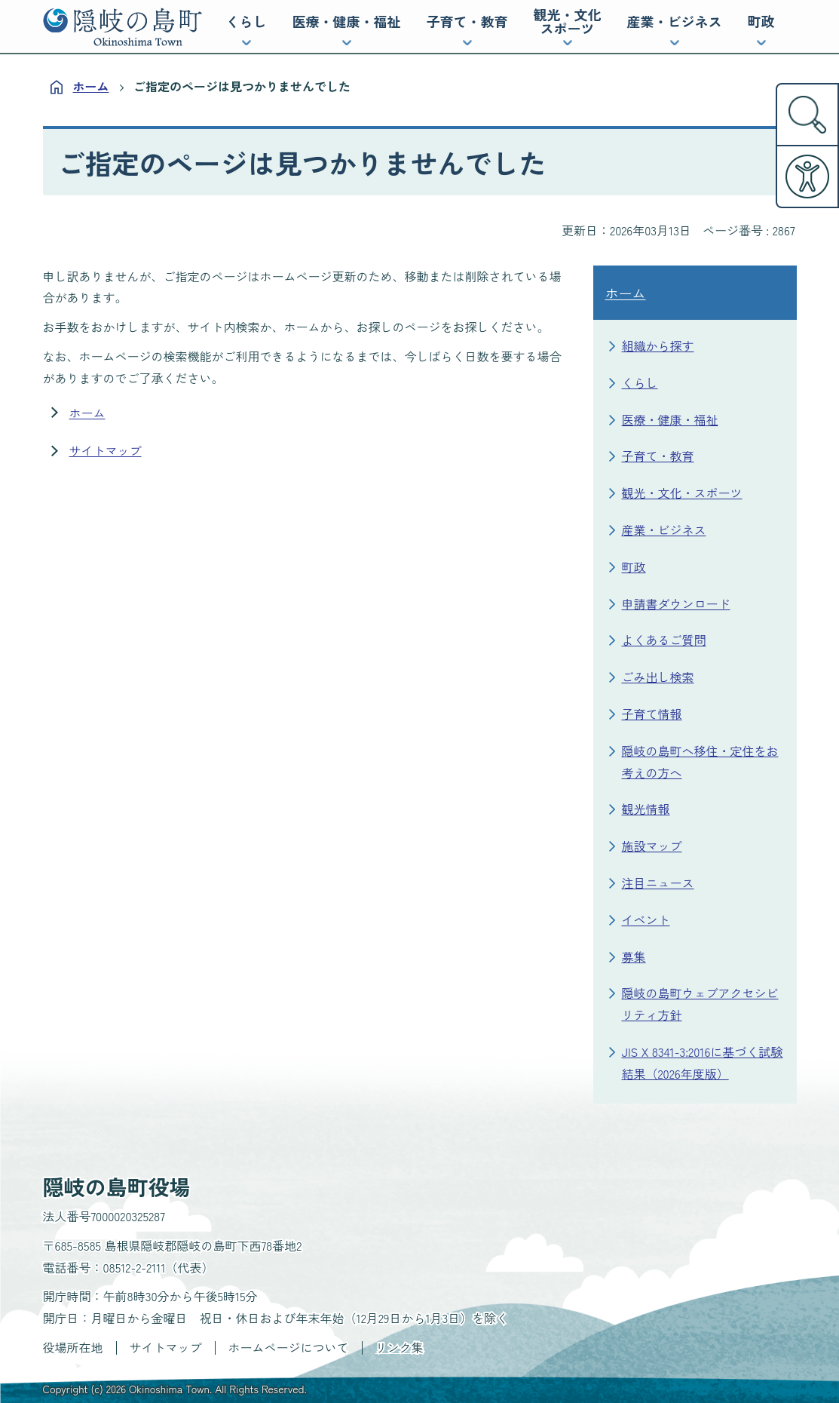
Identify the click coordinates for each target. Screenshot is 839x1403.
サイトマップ (105, 450)
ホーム (91, 86)
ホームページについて (288, 1347)
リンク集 (399, 1347)
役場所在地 (73, 1347)
